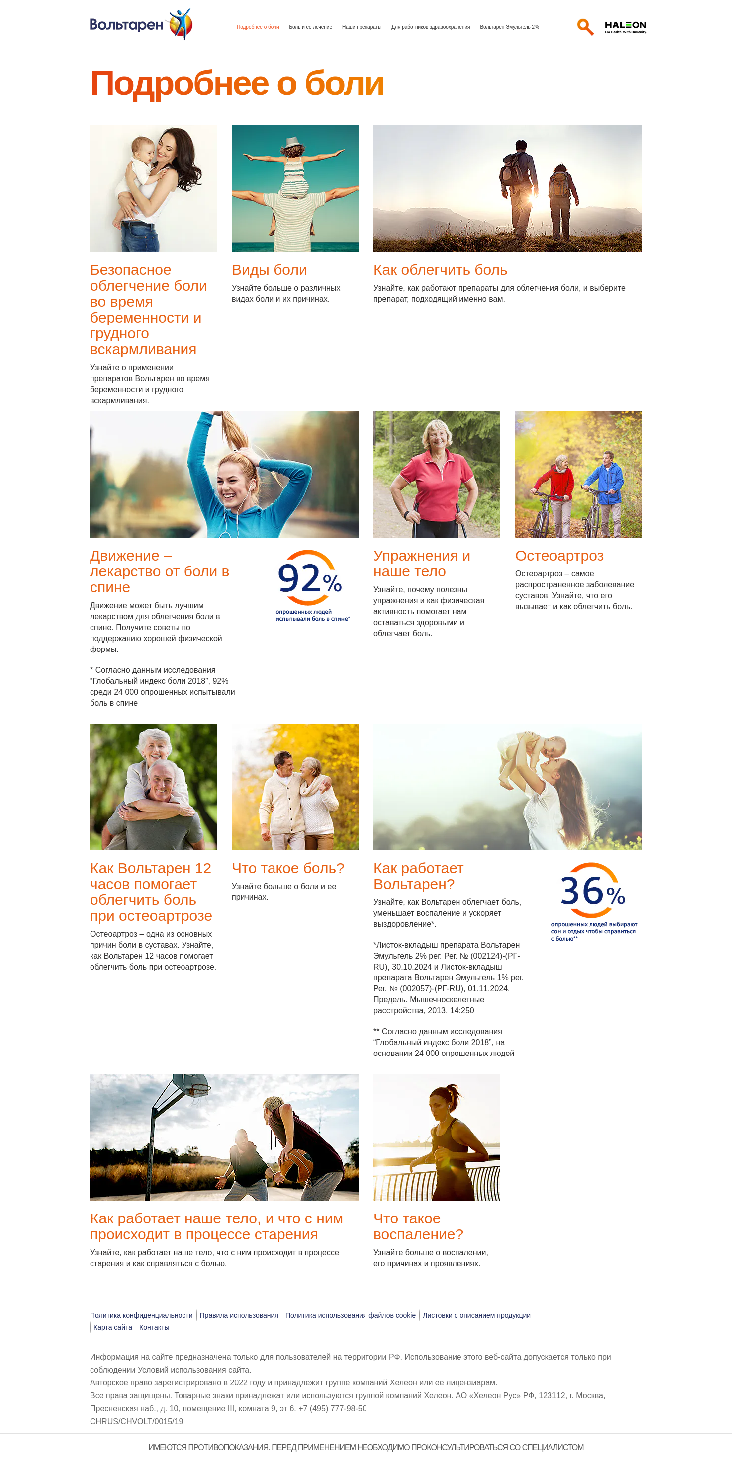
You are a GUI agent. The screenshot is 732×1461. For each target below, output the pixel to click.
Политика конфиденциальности (141, 1315)
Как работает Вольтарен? (418, 876)
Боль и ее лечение (310, 27)
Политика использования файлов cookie (350, 1315)
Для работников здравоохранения (430, 27)
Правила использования (239, 1315)
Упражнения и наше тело (421, 563)
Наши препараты (361, 27)
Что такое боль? (288, 868)
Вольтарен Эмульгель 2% (509, 27)
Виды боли (269, 269)
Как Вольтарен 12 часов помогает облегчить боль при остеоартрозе (151, 892)
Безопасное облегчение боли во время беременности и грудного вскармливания (148, 309)
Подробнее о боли (258, 27)
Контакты (154, 1327)
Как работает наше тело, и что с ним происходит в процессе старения (216, 1226)
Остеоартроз (559, 555)
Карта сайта (112, 1327)
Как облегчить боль (440, 269)
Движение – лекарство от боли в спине (160, 571)
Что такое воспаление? (418, 1226)
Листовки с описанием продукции (477, 1315)
